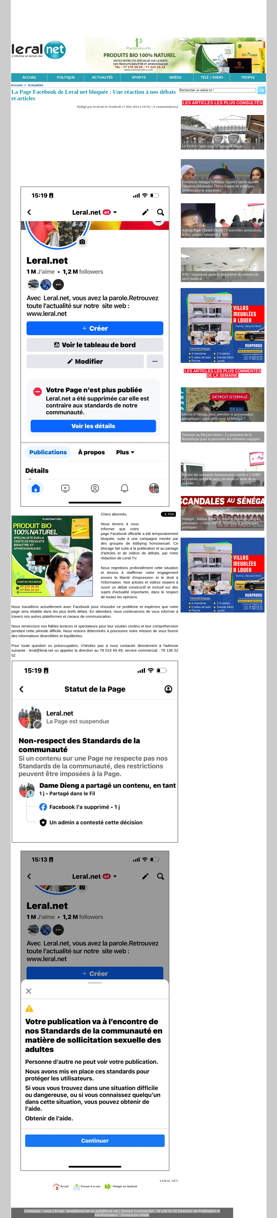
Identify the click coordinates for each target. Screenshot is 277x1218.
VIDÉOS (175, 77)
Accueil (16, 85)
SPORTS (139, 77)
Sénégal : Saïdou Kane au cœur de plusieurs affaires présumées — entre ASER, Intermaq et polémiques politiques (218, 523)
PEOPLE (248, 77)
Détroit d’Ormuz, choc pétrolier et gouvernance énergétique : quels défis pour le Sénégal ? (215, 416)
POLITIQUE (66, 77)
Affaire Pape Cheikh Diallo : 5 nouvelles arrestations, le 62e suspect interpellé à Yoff (221, 232)
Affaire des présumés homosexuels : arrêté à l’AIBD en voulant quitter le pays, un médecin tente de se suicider (221, 481)
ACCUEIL (29, 77)
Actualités (35, 85)
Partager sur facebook (128, 1186)
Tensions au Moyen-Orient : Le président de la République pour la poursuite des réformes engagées (218, 436)
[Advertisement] (94, 149)
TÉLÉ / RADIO (211, 77)
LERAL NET (169, 1181)
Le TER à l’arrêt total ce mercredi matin (210, 146)
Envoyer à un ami (82, 1186)
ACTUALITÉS (102, 77)
